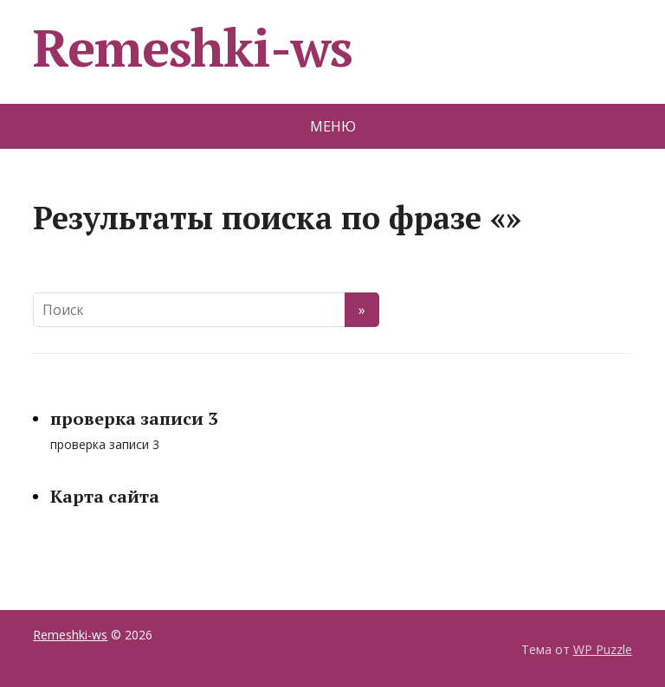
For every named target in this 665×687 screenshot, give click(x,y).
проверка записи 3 (133, 418)
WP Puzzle (602, 649)
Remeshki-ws (192, 47)
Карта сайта (104, 496)
